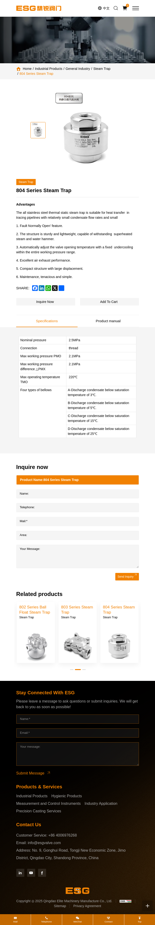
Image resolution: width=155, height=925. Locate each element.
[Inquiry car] (125, 8)
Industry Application (101, 804)
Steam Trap (101, 69)
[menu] (135, 8)
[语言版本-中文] (104, 8)
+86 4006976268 (62, 835)
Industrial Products (48, 69)
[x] (55, 288)
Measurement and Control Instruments (48, 804)
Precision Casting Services (38, 811)
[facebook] (35, 288)
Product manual (108, 321)
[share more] (61, 288)
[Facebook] (42, 873)
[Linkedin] (20, 873)
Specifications (47, 321)
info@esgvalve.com (44, 843)
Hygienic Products (66, 796)
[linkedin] (41, 288)
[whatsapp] (48, 288)
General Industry (78, 69)
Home (27, 69)
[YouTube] (31, 873)
